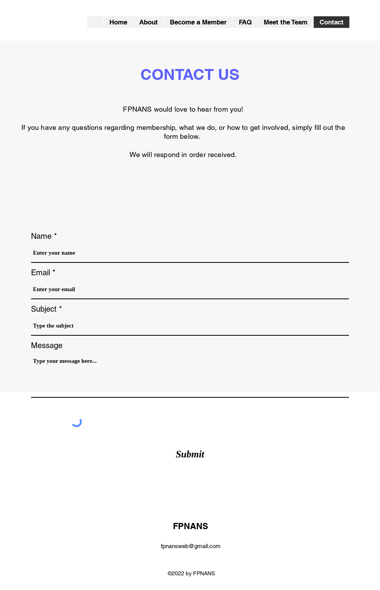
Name (41, 236)
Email (40, 272)
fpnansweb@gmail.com (191, 546)
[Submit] (190, 454)
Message (46, 345)
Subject (44, 309)
